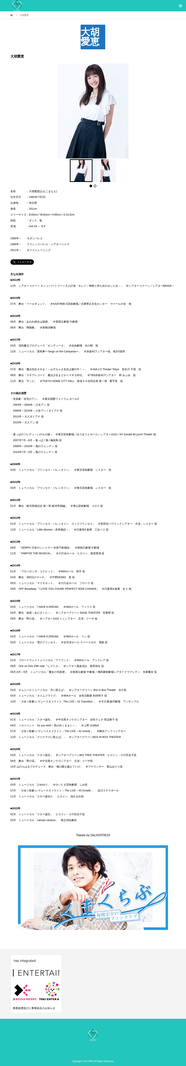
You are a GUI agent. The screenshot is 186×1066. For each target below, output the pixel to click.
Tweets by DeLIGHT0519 (93, 835)
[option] (36, 984)
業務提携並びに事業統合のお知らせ (34, 1008)
